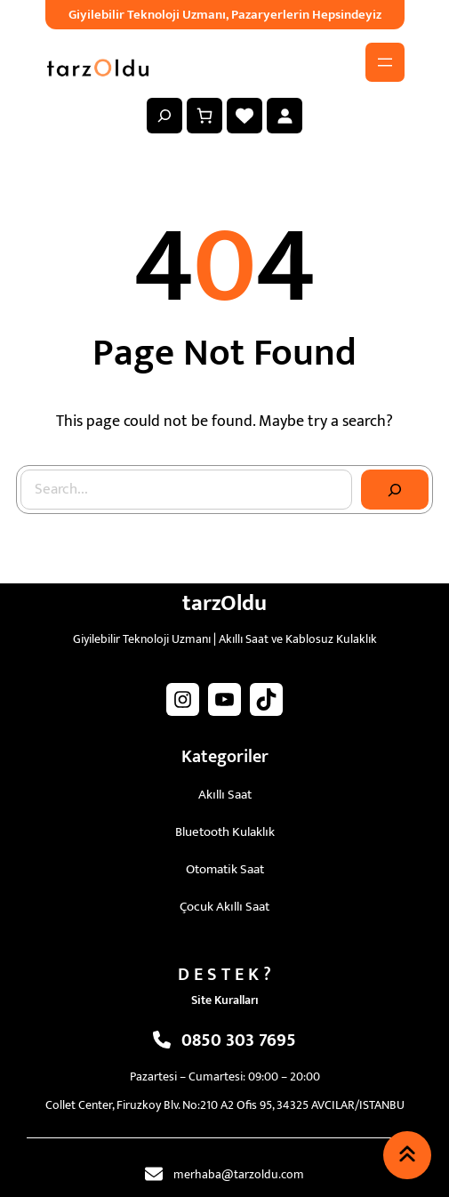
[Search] (395, 490)
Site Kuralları (225, 1000)
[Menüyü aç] (385, 62)
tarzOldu (224, 603)
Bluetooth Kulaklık (225, 832)
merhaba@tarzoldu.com (238, 1174)
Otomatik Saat (225, 869)
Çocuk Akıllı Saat (224, 907)
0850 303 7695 (238, 1040)
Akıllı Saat (225, 794)
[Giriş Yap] (284, 115)
